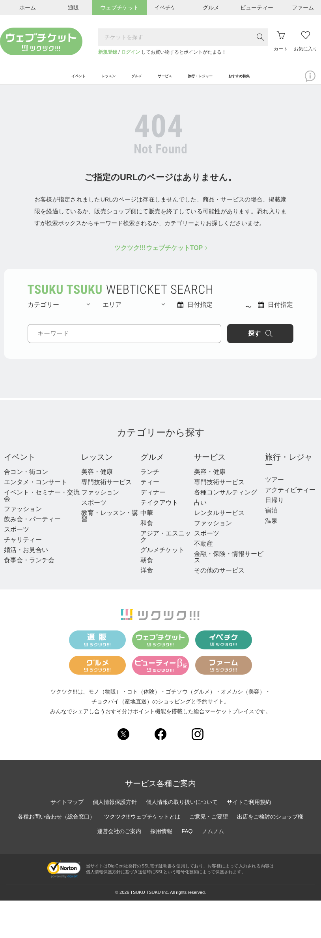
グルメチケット (162, 556)
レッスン (97, 463)
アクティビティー (290, 496)
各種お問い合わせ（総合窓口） (56, 823)
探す (260, 340)
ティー (149, 488)
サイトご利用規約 (249, 809)
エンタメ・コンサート (35, 488)
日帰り (274, 506)
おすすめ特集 (278, 79)
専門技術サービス (106, 488)
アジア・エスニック (165, 543)
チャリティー (23, 546)
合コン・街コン (26, 478)
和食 (146, 529)
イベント (19, 463)
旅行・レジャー (288, 467)
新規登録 (107, 52)
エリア (134, 311)
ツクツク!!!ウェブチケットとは (142, 823)
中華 (146, 519)
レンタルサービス (219, 519)
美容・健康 (97, 478)
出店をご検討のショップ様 (270, 823)
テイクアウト (159, 509)
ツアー (274, 486)
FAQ (186, 838)
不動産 (203, 550)
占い (200, 509)
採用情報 (161, 838)
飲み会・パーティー (32, 525)
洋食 (146, 577)
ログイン (130, 52)
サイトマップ (67, 809)
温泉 (271, 527)
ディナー (153, 499)
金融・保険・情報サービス (228, 563)
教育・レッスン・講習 (109, 522)
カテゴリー (59, 311)
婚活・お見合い (26, 556)
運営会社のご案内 (119, 838)
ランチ (149, 478)
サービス (210, 463)
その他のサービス (219, 577)
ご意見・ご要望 (208, 823)
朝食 (146, 566)
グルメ (152, 463)
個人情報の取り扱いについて (182, 809)
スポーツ (16, 536)
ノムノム (213, 838)
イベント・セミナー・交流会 (42, 502)
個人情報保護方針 (115, 809)
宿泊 (271, 517)
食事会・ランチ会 (29, 566)
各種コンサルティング (225, 499)
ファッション (23, 515)
